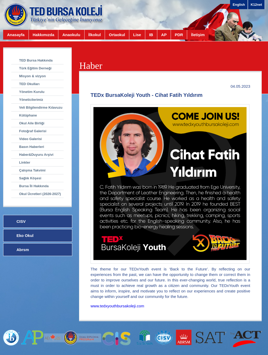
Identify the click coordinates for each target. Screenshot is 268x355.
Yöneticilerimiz (31, 100)
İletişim (198, 34)
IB (151, 34)
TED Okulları (29, 84)
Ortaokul (117, 34)
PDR (179, 34)
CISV (21, 221)
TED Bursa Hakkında (36, 60)
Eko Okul (25, 235)
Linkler (24, 162)
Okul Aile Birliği (31, 123)
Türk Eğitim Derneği (35, 68)
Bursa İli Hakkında (34, 186)
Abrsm (22, 249)
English (239, 5)
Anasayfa (16, 34)
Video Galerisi (30, 139)
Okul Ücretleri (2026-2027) (40, 194)
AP (164, 34)
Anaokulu (71, 34)
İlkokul (94, 34)
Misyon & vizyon (32, 76)
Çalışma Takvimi (32, 170)
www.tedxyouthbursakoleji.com (117, 306)
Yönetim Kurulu (31, 92)
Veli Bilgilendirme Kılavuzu (40, 107)
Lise (137, 34)
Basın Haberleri (31, 147)
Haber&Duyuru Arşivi (36, 155)
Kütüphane (28, 115)
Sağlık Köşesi (30, 178)
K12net (256, 5)
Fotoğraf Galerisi (32, 131)
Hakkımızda (43, 34)
